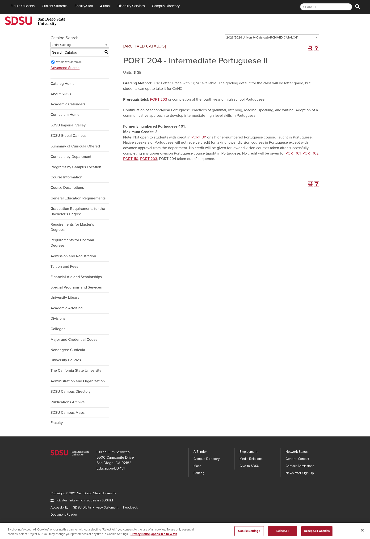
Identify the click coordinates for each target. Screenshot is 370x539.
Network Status (297, 452)
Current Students (54, 6)
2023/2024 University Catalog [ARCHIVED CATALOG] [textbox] (262, 37)
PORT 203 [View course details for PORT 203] (158, 99)
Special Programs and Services (76, 287)
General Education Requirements (77, 198)
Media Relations (251, 459)
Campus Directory (166, 6)
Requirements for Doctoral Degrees (72, 243)
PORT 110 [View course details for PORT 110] (130, 158)
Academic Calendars (67, 104)
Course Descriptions (67, 187)
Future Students (23, 6)
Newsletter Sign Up (300, 473)
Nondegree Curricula (67, 350)
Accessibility (59, 507)
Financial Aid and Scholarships (76, 277)
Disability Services (131, 6)
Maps (197, 466)
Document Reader (63, 515)
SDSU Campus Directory (70, 391)
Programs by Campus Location (75, 167)
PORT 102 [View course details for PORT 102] (311, 153)
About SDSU (60, 94)
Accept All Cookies (317, 533)
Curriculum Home (65, 114)
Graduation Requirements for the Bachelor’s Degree (77, 211)
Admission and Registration (73, 256)
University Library (64, 297)
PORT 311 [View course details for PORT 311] (198, 137)
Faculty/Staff (84, 6)
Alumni (105, 6)
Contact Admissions (300, 466)
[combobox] (272, 37)
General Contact (297, 459)
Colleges (57, 329)
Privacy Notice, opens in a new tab (153, 536)
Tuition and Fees (64, 266)
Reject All (282, 533)
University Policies (65, 360)
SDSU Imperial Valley (68, 125)
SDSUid (107, 500)
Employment (248, 452)
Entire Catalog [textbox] (61, 45)
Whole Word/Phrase (69, 62)
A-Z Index (200, 452)
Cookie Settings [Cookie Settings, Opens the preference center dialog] (249, 533)
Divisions (57, 318)
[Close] (362, 532)
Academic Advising (66, 308)
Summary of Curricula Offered (75, 146)
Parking (198, 473)
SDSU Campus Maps (67, 412)
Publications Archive (67, 402)
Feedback (130, 507)
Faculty (56, 422)
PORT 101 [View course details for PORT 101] (293, 153)
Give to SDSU (249, 466)
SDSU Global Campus (68, 135)
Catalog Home (62, 83)
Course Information (66, 177)
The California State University (75, 370)
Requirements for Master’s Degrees (72, 227)
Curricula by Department (70, 156)
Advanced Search (65, 67)
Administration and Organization (77, 381)
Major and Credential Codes (73, 339)
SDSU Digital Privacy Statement (95, 507)
